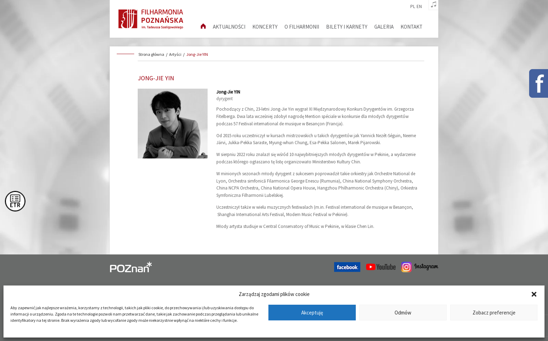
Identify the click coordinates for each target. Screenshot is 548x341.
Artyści (175, 54)
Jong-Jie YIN (197, 54)
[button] (534, 294)
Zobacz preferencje (494, 312)
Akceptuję (312, 312)
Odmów (403, 312)
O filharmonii (301, 26)
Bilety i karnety (346, 26)
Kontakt (412, 26)
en (419, 6)
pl (412, 6)
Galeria (384, 26)
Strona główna (151, 54)
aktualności (229, 26)
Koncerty (264, 26)
